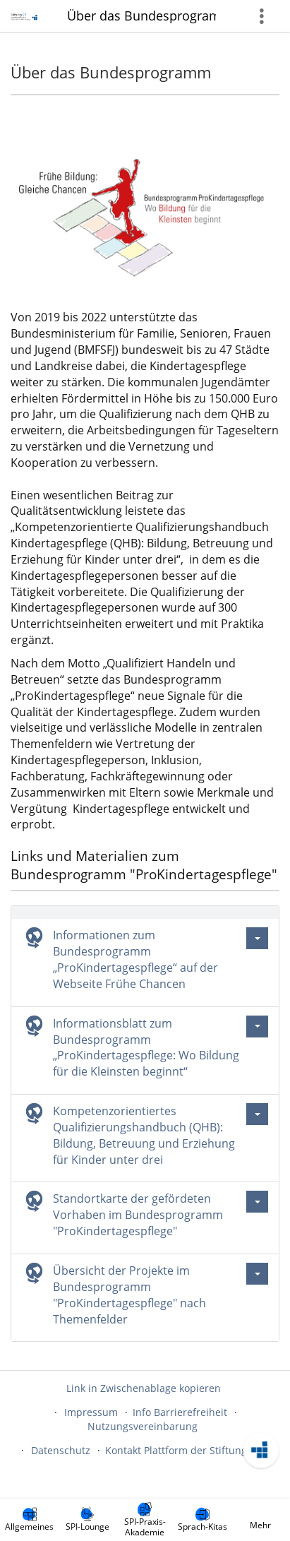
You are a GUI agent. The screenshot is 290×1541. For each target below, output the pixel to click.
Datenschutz (60, 1450)
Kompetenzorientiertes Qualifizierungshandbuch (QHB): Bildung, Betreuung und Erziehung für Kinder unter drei (144, 1135)
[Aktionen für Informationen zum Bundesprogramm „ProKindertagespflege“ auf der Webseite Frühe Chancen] (257, 938)
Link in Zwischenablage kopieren (143, 1388)
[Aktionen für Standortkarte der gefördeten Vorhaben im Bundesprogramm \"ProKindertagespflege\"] (257, 1202)
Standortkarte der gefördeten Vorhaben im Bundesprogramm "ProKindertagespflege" (138, 1215)
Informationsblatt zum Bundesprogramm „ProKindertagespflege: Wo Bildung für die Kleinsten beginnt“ (146, 1048)
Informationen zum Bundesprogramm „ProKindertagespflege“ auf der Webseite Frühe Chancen (135, 959)
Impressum (91, 1412)
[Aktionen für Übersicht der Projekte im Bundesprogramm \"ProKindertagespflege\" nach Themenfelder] (257, 1274)
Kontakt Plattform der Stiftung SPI (184, 1450)
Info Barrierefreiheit (180, 1412)
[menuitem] (29, 1520)
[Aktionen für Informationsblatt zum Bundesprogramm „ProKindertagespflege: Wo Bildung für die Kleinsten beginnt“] (257, 1026)
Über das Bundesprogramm (141, 15)
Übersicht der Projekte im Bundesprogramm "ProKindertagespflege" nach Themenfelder (129, 1295)
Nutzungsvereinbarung (142, 1426)
